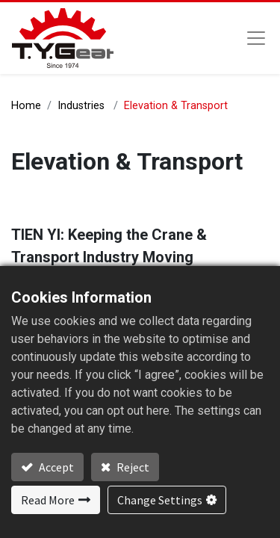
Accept (55, 467)
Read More (48, 499)
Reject (131, 467)
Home (26, 105)
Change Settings (159, 499)
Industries (81, 105)
